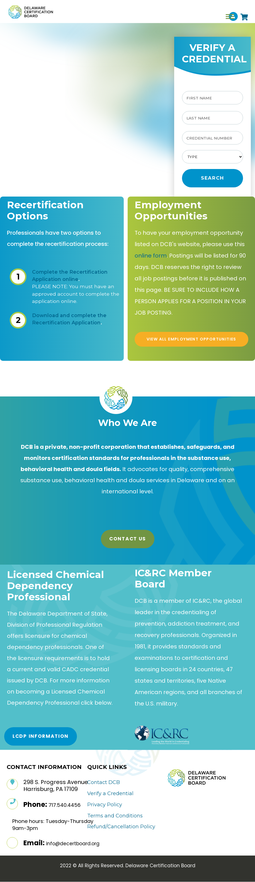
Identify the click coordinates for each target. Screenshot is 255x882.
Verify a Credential (110, 793)
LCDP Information (41, 736)
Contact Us (127, 538)
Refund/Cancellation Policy (121, 827)
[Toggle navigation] (230, 16)
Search (212, 178)
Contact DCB (103, 782)
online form (151, 255)
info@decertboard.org (72, 843)
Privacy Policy (104, 805)
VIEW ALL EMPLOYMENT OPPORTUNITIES (191, 339)
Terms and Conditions (115, 816)
